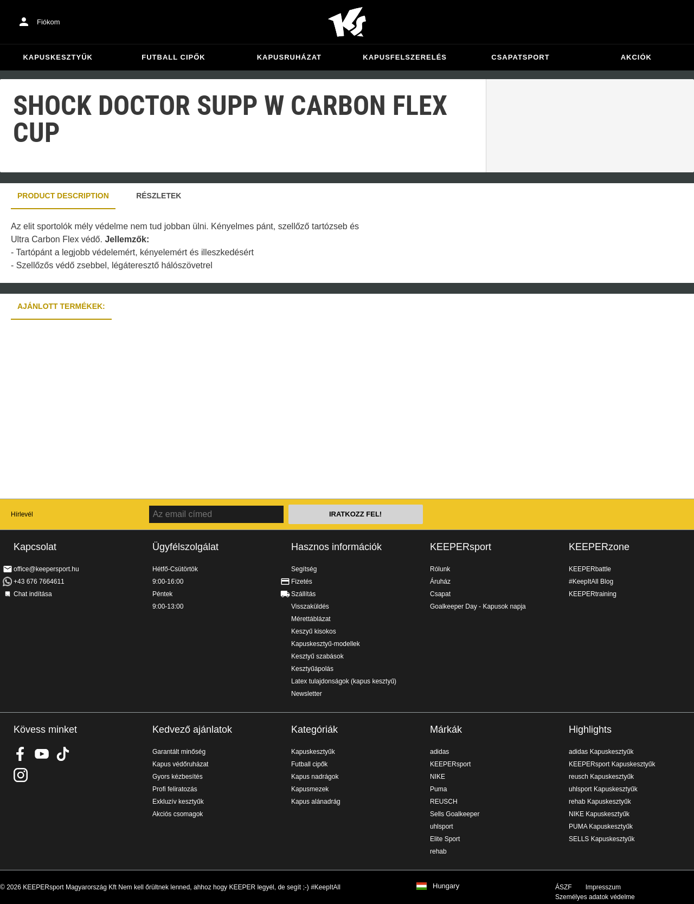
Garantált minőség (178, 752)
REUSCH (444, 801)
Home (347, 22)
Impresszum (603, 887)
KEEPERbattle (590, 569)
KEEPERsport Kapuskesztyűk (612, 764)
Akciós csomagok (177, 814)
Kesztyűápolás (312, 669)
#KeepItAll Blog (591, 581)
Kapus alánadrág (315, 801)
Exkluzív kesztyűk (178, 801)
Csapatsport (520, 57)
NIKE (437, 776)
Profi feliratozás (174, 789)
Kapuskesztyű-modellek (325, 644)
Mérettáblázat (311, 619)
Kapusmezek (310, 789)
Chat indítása (33, 594)
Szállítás (303, 594)
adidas (439, 752)
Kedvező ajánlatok (192, 729)
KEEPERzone (599, 546)
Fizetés (301, 581)
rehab (438, 851)
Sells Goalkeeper (454, 814)
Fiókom (48, 22)
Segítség (304, 569)
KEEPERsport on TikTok (63, 754)
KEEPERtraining (592, 594)
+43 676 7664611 (39, 581)
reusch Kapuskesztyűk (601, 776)
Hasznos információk (336, 546)
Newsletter (306, 694)
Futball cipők (173, 57)
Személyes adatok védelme (595, 897)
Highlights (590, 729)
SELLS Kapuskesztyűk (601, 839)
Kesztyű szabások (317, 656)
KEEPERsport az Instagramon (21, 775)
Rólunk (440, 569)
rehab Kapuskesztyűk (600, 801)
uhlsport (441, 826)
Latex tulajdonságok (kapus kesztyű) (343, 681)
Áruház (440, 581)
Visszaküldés (310, 606)
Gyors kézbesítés (177, 776)
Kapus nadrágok (314, 776)
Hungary (446, 886)
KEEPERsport (460, 546)
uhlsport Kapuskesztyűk (603, 789)
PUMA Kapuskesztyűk (601, 826)
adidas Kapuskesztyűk (601, 752)
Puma (438, 789)
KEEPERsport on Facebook (21, 754)
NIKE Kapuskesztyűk (599, 814)
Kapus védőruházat (180, 764)
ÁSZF (563, 887)
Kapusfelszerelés (405, 57)
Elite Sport (445, 839)
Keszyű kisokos (313, 631)
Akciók (636, 57)
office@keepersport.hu (46, 569)
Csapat (440, 594)
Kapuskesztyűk (58, 57)
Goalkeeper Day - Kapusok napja (478, 606)
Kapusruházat (289, 57)
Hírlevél (22, 514)
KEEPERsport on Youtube (42, 754)
